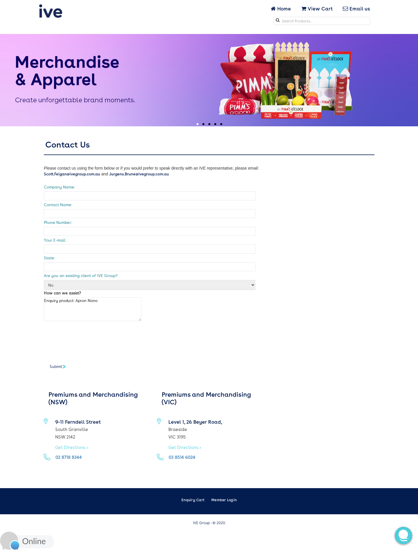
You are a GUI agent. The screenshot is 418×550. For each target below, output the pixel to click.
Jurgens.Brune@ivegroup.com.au (139, 173)
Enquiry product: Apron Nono (92, 309)
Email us (356, 8)
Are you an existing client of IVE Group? (81, 275)
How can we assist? (62, 292)
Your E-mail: (55, 240)
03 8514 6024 (182, 457)
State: (49, 257)
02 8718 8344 (68, 457)
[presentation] (88, 339)
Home (281, 8)
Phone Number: (58, 222)
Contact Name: (58, 204)
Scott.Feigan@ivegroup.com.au (72, 173)
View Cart (317, 8)
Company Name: (59, 186)
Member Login (224, 499)
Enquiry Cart (192, 499)
